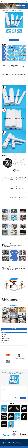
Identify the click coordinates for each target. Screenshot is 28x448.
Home (1, 10)
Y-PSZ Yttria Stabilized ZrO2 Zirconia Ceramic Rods (4, 411)
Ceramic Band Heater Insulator (5, 340)
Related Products (14, 403)
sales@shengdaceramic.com (7, 441)
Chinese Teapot (3, 348)
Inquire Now (13, 40)
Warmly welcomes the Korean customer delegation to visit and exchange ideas (20, 358)
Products (4, 10)
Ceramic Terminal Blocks (4, 336)
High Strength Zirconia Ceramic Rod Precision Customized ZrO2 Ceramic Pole (10, 420)
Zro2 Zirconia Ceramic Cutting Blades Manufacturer (17, 412)
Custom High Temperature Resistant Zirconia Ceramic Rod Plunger (24, 420)
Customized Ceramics (4, 344)
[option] (14, 6)
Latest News (4, 352)
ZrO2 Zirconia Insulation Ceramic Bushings (24, 412)
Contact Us (25, 0)
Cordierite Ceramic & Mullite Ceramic (6, 338)
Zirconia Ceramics (7, 10)
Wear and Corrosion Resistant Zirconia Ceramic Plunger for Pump (4, 428)
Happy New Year (8, 357)
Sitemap (22, 443)
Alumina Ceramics (14, 330)
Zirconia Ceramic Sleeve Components (11, 427)
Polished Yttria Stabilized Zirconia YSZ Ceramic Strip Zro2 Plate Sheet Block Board (11, 412)
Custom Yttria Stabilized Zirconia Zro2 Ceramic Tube (15, 10)
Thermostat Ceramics (4, 346)
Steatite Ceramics (14, 334)
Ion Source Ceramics (4, 342)
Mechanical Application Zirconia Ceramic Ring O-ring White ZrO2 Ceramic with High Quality (4, 420)
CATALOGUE (14, 328)
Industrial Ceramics (3, 350)
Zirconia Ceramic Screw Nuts (17, 419)
